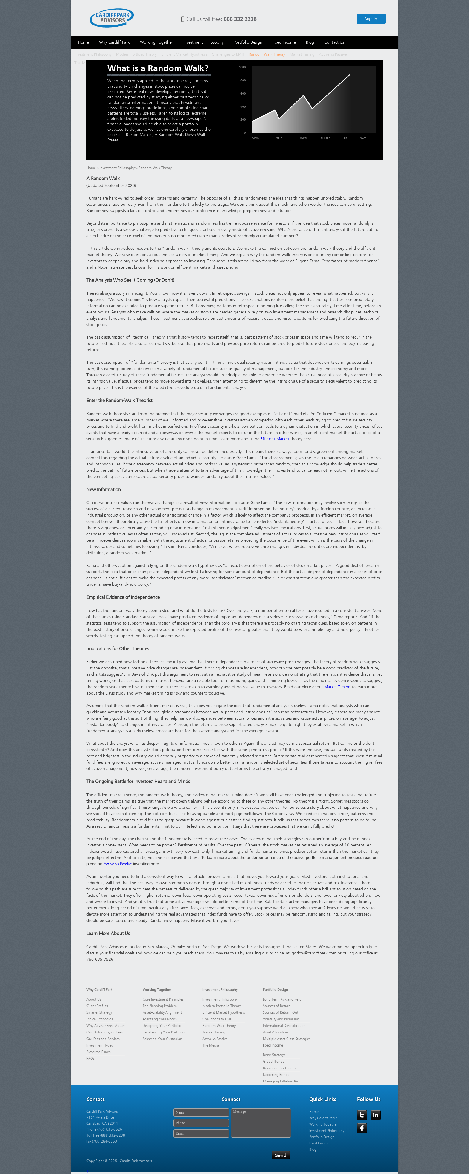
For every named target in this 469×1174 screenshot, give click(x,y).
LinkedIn (375, 1115)
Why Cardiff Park (99, 990)
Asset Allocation (275, 1032)
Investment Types (99, 1045)
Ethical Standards (99, 1019)
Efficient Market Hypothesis (184, 54)
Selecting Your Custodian (162, 1039)
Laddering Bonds (276, 1075)
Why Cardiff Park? (323, 1118)
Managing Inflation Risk (281, 1081)
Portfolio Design (275, 990)
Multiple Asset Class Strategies (286, 1039)
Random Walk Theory (267, 54)
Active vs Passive (333, 54)
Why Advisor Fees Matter (105, 1026)
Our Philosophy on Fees (105, 1032)
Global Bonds (273, 1061)
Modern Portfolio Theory (136, 54)
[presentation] (217, 1155)
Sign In (371, 18)
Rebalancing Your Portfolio (164, 1032)
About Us (93, 999)
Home (91, 168)
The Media (83, 62)
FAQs (90, 1058)
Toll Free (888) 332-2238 (105, 1135)
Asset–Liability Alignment (162, 1012)
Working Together (157, 990)
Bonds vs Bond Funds (279, 1068)
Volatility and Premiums (281, 1019)
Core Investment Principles (163, 999)
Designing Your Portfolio (162, 1026)
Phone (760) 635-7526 (104, 1129)
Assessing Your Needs (160, 1019)
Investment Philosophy (93, 54)
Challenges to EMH (228, 54)
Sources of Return (276, 1006)
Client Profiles (97, 1006)
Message (261, 1123)
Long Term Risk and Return (284, 999)
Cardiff (112, 17)
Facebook (362, 1128)
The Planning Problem (160, 1006)
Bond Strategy (274, 1055)
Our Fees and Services (103, 1039)
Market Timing (302, 54)
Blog (312, 1149)
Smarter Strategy (99, 1012)
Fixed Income (273, 1045)
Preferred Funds (98, 1052)
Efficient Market (275, 438)
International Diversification (284, 1026)
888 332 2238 (240, 19)
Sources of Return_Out (280, 1012)
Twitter (362, 1115)
